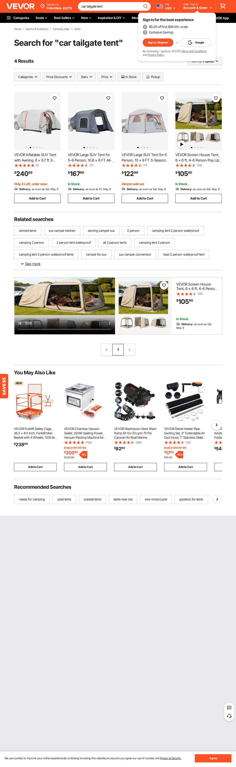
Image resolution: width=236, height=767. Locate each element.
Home (17, 29)
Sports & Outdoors (37, 29)
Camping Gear (61, 29)
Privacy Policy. (156, 55)
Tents (77, 29)
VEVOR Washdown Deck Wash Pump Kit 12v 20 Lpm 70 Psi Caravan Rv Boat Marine (135, 433)
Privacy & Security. (170, 758)
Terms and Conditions (194, 51)
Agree (213, 758)
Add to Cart (37, 198)
